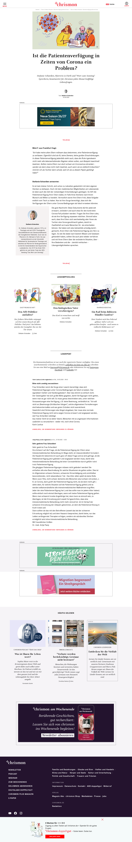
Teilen (65, 140)
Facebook (58, 370)
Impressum (57, 786)
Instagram (94, 367)
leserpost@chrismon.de (59, 367)
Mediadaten (87, 796)
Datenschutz (70, 786)
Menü (5, 6)
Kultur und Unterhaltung (99, 773)
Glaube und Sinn (85, 769)
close (102, 819)
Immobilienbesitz (66, 650)
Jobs (104, 796)
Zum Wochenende (17, 782)
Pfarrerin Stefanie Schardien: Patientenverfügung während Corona (55, 9)
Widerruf (107, 786)
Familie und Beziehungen (63, 769)
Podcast (12, 774)
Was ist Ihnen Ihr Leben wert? (28, 655)
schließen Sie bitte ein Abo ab (77, 365)
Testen (110, 4)
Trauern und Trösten (86, 776)
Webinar (12, 778)
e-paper (12, 798)
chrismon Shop (73, 796)
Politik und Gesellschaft (63, 776)
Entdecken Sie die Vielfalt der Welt (102, 653)
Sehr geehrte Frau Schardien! (44, 444)
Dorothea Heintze (63, 681)
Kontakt (81, 786)
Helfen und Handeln (104, 769)
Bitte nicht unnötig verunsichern (45, 383)
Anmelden (126, 4)
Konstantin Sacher (28, 683)
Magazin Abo (58, 796)
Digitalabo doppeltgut (20, 790)
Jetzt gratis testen (54, 836)
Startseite (37, 9)
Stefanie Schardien (67, 95)
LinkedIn (70, 370)
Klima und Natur (60, 773)
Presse (97, 796)
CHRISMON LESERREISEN (102, 647)
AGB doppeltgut (94, 786)
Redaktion (57, 806)
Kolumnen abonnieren (20, 786)
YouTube (9, 813)
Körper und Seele (78, 773)
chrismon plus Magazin (20, 794)
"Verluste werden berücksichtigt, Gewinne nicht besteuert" (66, 656)
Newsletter (14, 770)
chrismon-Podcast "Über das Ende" (28, 650)
